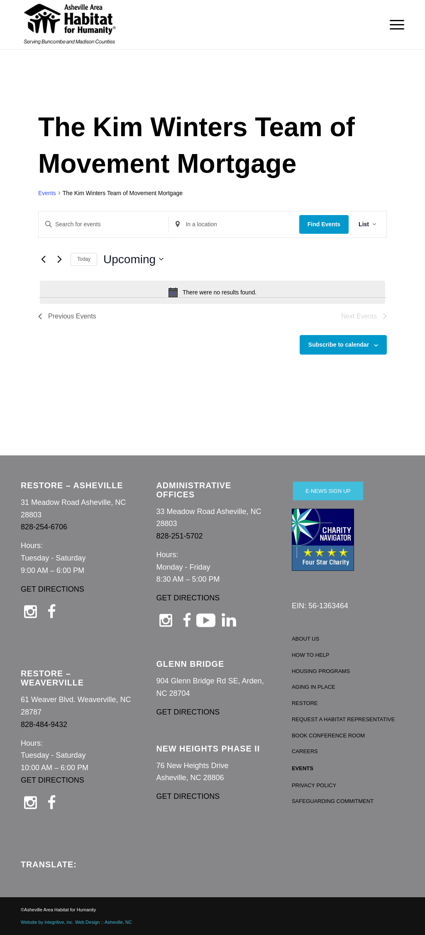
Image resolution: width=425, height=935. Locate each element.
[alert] (212, 292)
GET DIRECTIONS (52, 589)
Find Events (324, 224)
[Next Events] (59, 259)
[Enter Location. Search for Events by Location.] (234, 224)
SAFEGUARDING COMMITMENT (333, 801)
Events (47, 193)
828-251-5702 (179, 536)
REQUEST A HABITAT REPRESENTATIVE (343, 719)
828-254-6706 (44, 527)
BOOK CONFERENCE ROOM (328, 735)
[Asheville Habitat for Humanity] (70, 24)
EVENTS (302, 768)
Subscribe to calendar (338, 344)
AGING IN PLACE (313, 687)
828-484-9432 (44, 724)
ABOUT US (305, 639)
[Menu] (394, 24)
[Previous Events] (43, 259)
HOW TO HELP (311, 655)
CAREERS (305, 751)
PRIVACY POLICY (314, 785)
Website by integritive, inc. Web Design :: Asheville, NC (76, 922)
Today (83, 259)
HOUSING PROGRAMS (321, 671)
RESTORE (305, 703)
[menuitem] (394, 24)
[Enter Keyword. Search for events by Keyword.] (104, 224)
